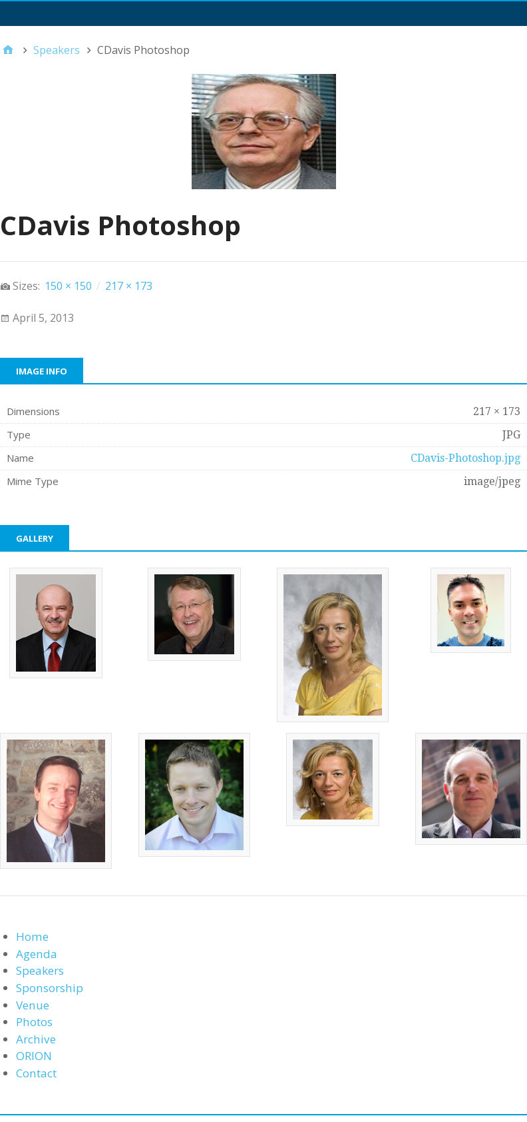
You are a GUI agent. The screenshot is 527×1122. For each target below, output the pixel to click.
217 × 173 (128, 286)
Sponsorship (49, 987)
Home (32, 936)
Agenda (36, 953)
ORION (34, 1055)
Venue (32, 1005)
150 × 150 (68, 286)
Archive (36, 1039)
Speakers (40, 970)
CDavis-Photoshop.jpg (465, 458)
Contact (36, 1073)
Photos (34, 1021)
